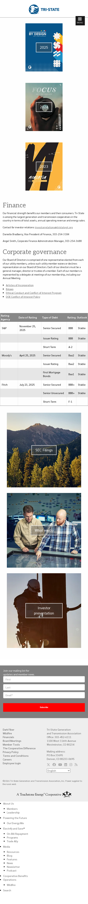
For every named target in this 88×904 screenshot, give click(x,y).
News (10, 863)
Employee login (12, 763)
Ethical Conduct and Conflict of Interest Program (33, 292)
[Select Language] (58, 770)
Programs (12, 837)
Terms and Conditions (16, 755)
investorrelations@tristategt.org (54, 227)
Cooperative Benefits (15, 875)
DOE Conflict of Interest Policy (23, 296)
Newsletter (13, 866)
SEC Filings (44, 449)
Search (7, 890)
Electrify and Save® (14, 828)
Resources (13, 851)
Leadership (13, 812)
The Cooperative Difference (19, 748)
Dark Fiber (8, 729)
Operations (9, 879)
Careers (7, 759)
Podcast (12, 870)
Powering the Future (15, 817)
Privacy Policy (11, 752)
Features (12, 859)
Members (12, 808)
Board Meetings (12, 740)
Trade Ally (12, 841)
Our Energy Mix (15, 823)
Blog (9, 855)
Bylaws (9, 289)
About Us (8, 803)
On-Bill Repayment (17, 833)
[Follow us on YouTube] (60, 764)
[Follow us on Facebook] (54, 764)
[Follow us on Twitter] (48, 764)
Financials (8, 737)
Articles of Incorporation (20, 285)
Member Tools (11, 744)
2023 (44, 166)
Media (6, 846)
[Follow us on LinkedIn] (65, 764)
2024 (44, 106)
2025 (44, 47)
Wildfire (7, 733)
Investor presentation (44, 610)
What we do (44, 530)
